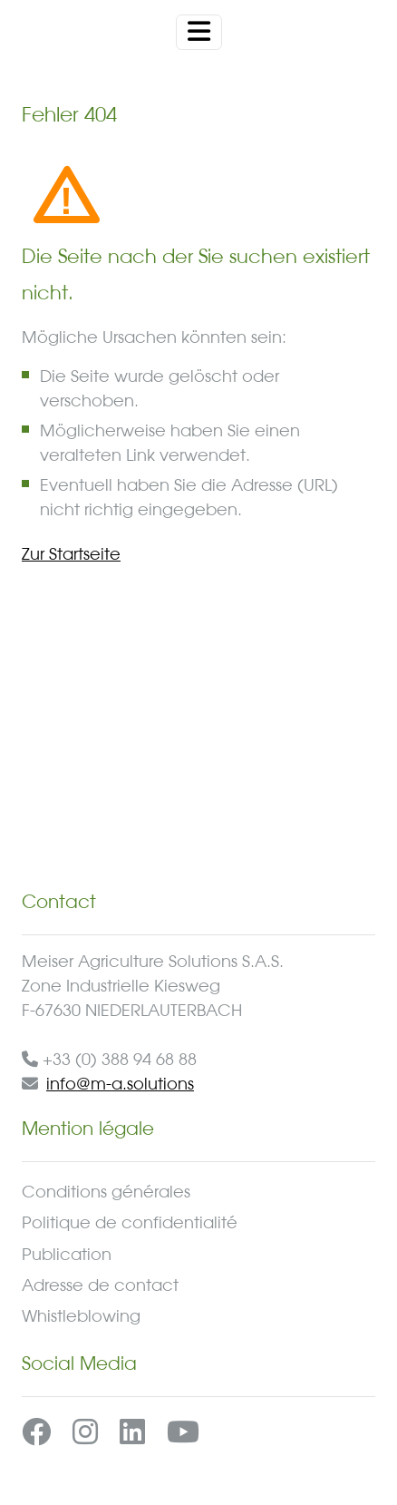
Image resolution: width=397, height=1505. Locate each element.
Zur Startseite (71, 553)
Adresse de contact (100, 1285)
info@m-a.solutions (120, 1083)
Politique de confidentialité (129, 1222)
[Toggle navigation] (199, 32)
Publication (66, 1254)
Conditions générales (106, 1191)
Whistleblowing (81, 1315)
